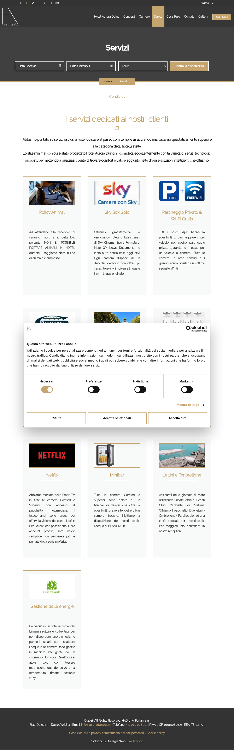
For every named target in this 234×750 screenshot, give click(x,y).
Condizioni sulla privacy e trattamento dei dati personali (106, 733)
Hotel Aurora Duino (106, 16)
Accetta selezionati (117, 418)
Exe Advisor (134, 741)
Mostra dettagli (188, 404)
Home (108, 81)
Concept (129, 16)
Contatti (189, 16)
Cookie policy (156, 733)
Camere (144, 16)
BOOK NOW (222, 17)
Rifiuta (56, 418)
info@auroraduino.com (96, 724)
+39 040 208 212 (136, 724)
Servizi (158, 16)
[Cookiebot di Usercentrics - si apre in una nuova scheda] (189, 329)
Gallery (203, 16)
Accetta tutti (178, 418)
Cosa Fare (173, 16)
